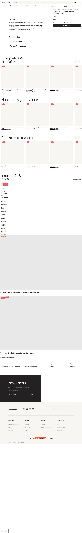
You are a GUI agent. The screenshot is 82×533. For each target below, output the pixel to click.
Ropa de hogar (28, 6)
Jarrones (58, 9)
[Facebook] (24, 498)
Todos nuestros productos (4, 6)
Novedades (43, 513)
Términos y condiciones (12, 531)
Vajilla (33, 5)
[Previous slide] (75, 150)
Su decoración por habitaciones (13, 513)
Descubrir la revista (77, 268)
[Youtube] (33, 498)
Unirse (31, 483)
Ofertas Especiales (66, 6)
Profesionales (10, 519)
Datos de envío (60, 514)
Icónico (48, 5)
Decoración (17, 5)
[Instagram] (27, 498)
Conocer (54, 19)
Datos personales (21, 531)
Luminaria (23, 5)
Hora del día (10, 514)
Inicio (2, 461)
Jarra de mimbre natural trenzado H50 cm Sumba (69, 9)
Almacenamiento (42, 5)
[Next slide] (79, 150)
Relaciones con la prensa (12, 517)
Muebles (12, 5)
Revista (79, 5)
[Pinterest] (30, 498)
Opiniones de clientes (61, 516)
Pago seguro (59, 517)
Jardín (36, 5)
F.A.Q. (58, 513)
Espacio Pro (73, 6)
